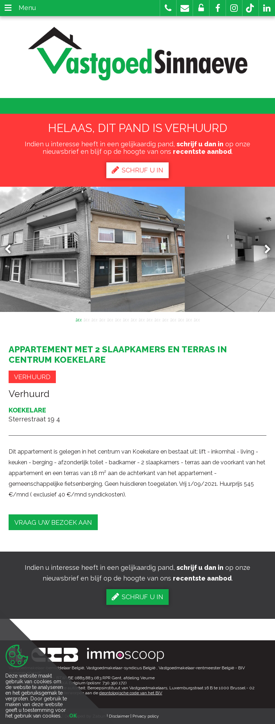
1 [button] (78, 319)
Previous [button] (11, 249)
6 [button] (118, 319)
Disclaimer (119, 716)
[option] (138, 249)
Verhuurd (32, 377)
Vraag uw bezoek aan (53, 522)
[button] (217, 8)
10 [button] (149, 319)
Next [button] (264, 249)
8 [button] (133, 319)
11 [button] (157, 319)
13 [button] (173, 319)
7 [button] (125, 319)
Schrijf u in (137, 170)
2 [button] (86, 319)
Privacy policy (145, 716)
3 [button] (94, 319)
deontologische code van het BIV (130, 692)
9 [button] (141, 319)
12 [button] (165, 319)
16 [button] (196, 319)
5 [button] (110, 319)
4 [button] (102, 319)
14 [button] (181, 319)
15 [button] (188, 319)
